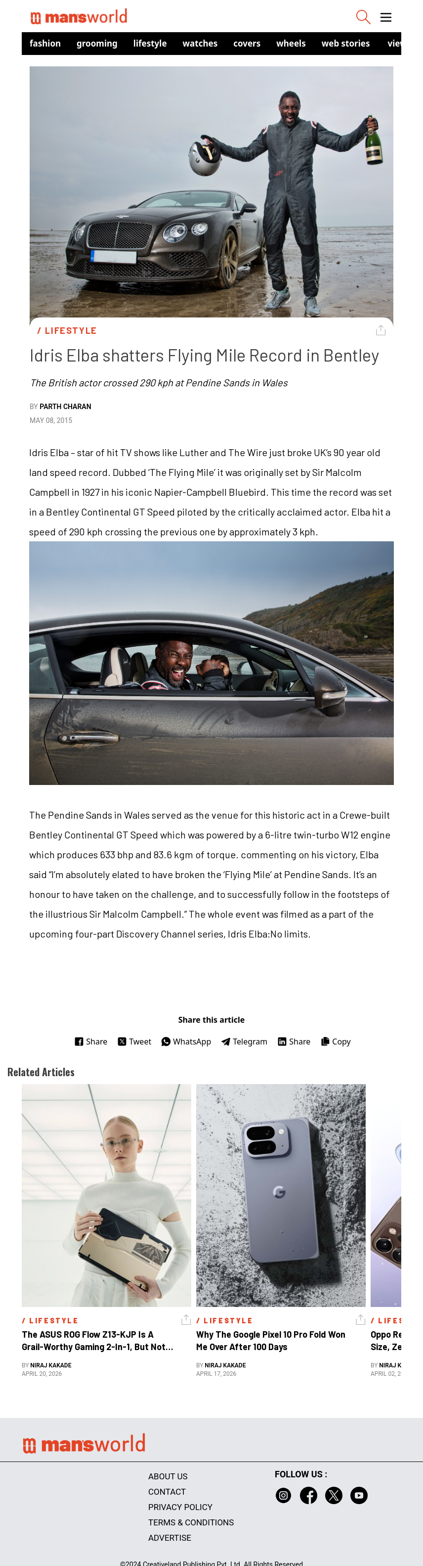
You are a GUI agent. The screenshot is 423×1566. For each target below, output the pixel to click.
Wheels (291, 43)
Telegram (244, 1041)
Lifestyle (150, 43)
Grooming (97, 43)
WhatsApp (186, 1041)
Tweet (134, 1041)
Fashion (45, 43)
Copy (335, 1041)
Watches (200, 43)
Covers (246, 43)
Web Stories (346, 43)
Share (90, 1041)
